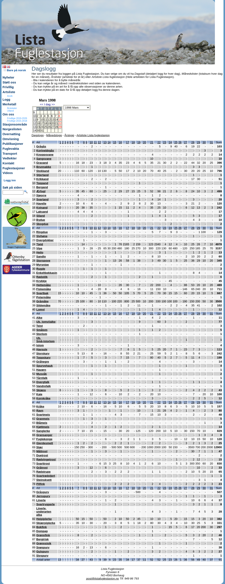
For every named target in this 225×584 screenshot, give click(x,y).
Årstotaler (12, 108)
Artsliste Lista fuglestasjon (93, 135)
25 (45, 127)
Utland (10, 110)
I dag (47, 104)
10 (41, 119)
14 (56, 119)
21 (56, 123)
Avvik (9, 96)
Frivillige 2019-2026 (17, 118)
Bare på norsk (15, 70)
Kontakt (8, 163)
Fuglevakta (11, 148)
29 (198, 142)
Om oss (8, 114)
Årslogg (69, 135)
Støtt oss (9, 82)
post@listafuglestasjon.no (102, 578)
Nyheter (8, 77)
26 (49, 127)
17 (41, 123)
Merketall (9, 104)
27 (52, 127)
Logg (6, 99)
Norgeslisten (12, 129)
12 (49, 119)
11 (45, 119)
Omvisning (11, 139)
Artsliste (9, 92)
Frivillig (8, 87)
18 (45, 123)
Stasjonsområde (15, 124)
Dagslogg (38, 135)
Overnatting (11, 134)
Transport (10, 153)
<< (41, 104)
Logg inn (10, 180)
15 (114, 142)
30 (38, 130)
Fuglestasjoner (14, 168)
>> (53, 104)
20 (52, 123)
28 (56, 127)
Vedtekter (10, 158)
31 (41, 130)
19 (49, 123)
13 (52, 119)
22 (159, 142)
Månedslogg (54, 135)
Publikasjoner (13, 143)
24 (41, 127)
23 (38, 127)
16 (38, 123)
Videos (8, 173)
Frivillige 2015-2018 (17, 121)
